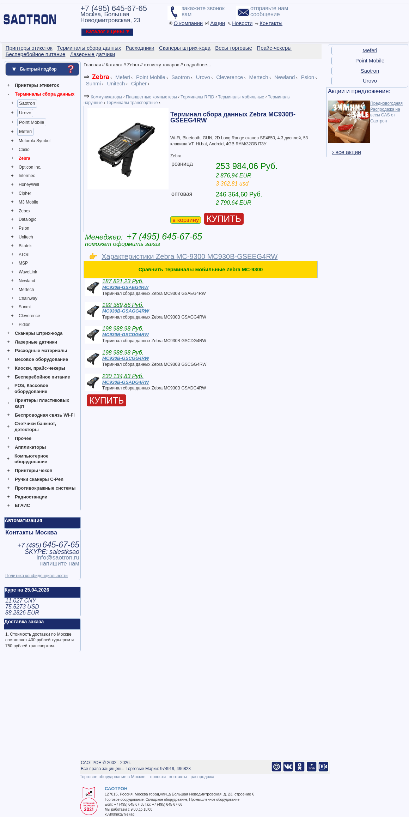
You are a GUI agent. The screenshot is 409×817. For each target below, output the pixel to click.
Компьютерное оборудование (31, 459)
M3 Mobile (28, 202)
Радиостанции (31, 497)
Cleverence (29, 315)
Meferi (25, 131)
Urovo (25, 112)
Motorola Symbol (34, 140)
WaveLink (28, 272)
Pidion (24, 324)
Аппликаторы (30, 447)
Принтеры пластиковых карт (41, 403)
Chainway (28, 298)
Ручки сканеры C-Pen (39, 479)
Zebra (24, 158)
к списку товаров (161, 64)
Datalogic (27, 219)
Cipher (25, 193)
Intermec (27, 175)
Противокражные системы (45, 488)
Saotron (27, 103)
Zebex (24, 210)
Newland (27, 280)
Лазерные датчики (36, 342)
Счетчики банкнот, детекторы (35, 426)
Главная (92, 64)
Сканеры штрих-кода (38, 333)
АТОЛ (24, 254)
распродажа (202, 776)
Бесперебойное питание (42, 377)
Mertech (26, 289)
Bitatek (25, 245)
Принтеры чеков (33, 470)
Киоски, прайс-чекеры (40, 368)
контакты (178, 776)
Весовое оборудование (41, 359)
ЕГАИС (22, 505)
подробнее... (197, 64)
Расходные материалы (41, 350)
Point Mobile (31, 122)
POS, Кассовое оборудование (31, 388)
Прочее (23, 438)
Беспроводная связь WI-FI (45, 415)
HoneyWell (29, 184)
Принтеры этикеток (37, 85)
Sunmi (25, 306)
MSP (23, 263)
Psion (24, 228)
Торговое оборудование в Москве (112, 776)
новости (158, 776)
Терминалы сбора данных (44, 94)
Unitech (26, 237)
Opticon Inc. (30, 167)
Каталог (114, 64)
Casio (24, 149)
